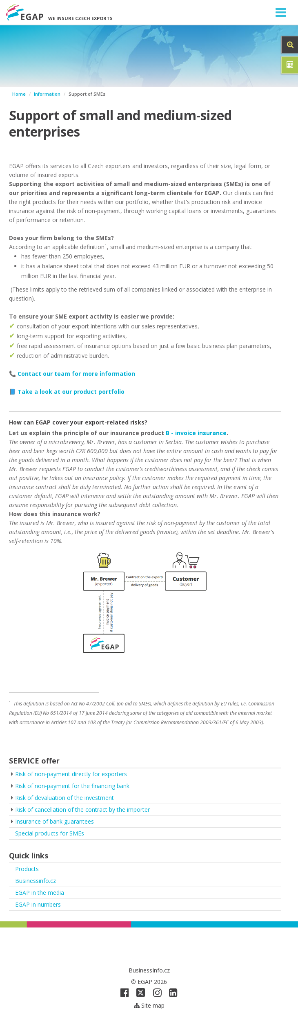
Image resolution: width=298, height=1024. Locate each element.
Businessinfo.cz (35, 881)
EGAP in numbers (38, 904)
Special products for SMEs (49, 833)
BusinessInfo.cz (149, 970)
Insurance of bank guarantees (54, 821)
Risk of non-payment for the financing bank (72, 786)
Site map (149, 1005)
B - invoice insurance (196, 433)
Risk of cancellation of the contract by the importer (82, 809)
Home (19, 94)
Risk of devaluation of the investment (64, 798)
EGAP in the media (39, 892)
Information (47, 94)
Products (27, 869)
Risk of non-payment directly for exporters (71, 774)
